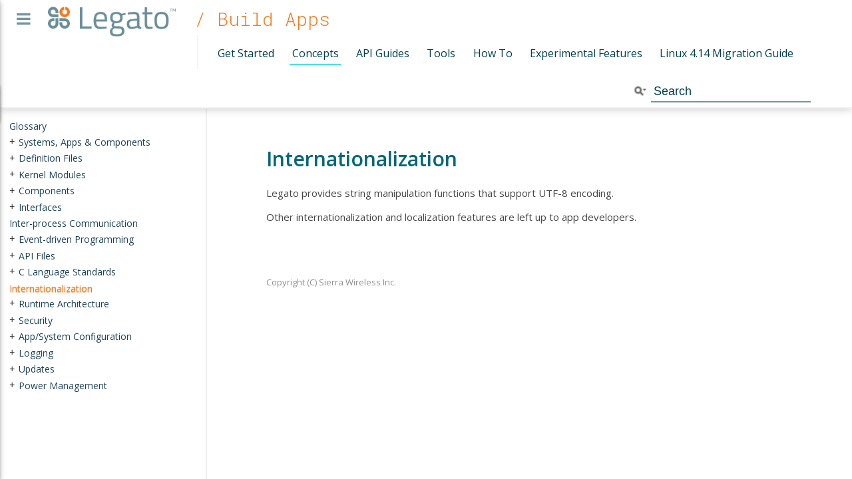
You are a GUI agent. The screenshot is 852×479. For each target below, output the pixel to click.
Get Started (246, 53)
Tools (441, 53)
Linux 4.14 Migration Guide (726, 53)
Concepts (315, 53)
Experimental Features (586, 53)
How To (493, 53)
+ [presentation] (12, 141)
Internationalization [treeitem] (51, 287)
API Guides (382, 53)
